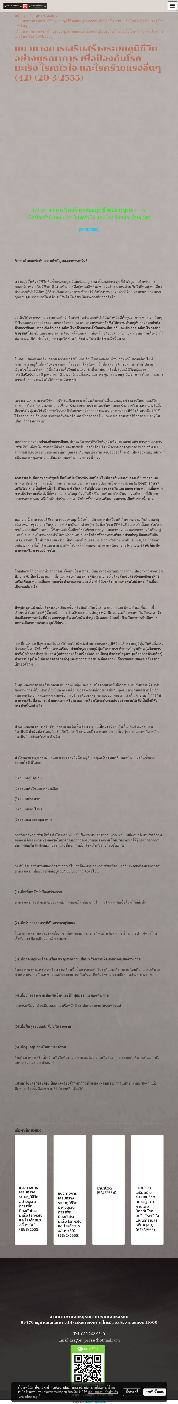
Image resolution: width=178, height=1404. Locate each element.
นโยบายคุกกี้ (32, 1396)
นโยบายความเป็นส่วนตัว (103, 1392)
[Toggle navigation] (172, 6)
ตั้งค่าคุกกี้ (132, 1392)
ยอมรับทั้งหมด (155, 1392)
